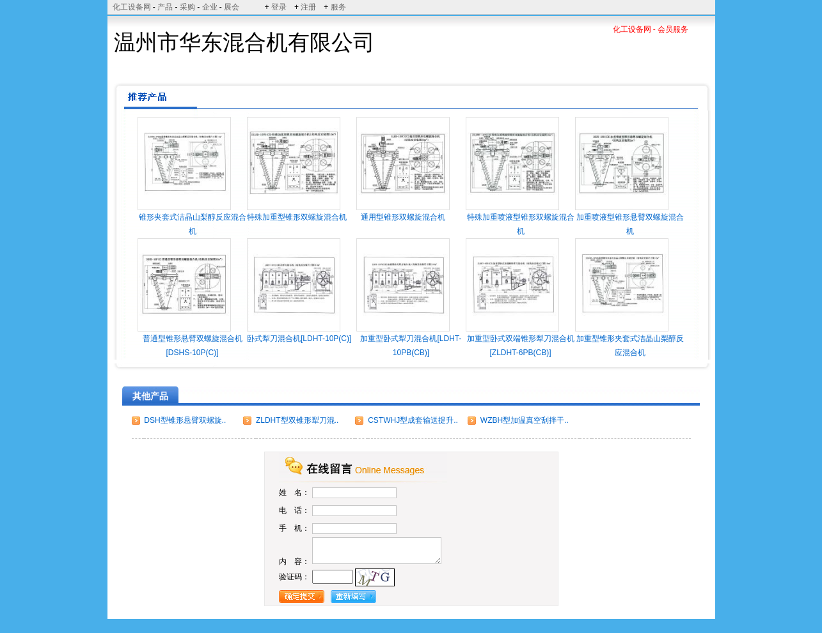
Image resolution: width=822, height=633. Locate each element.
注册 (308, 7)
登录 (279, 7)
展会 (231, 7)
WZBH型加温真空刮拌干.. (524, 420)
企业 (209, 7)
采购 (187, 7)
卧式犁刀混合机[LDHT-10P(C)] (299, 338)
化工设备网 (132, 7)
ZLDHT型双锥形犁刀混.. (297, 420)
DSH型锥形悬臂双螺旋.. (185, 420)
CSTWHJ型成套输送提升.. (413, 420)
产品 (165, 7)
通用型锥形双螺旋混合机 (403, 217)
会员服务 (673, 29)
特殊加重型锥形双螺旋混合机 (297, 217)
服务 (338, 7)
